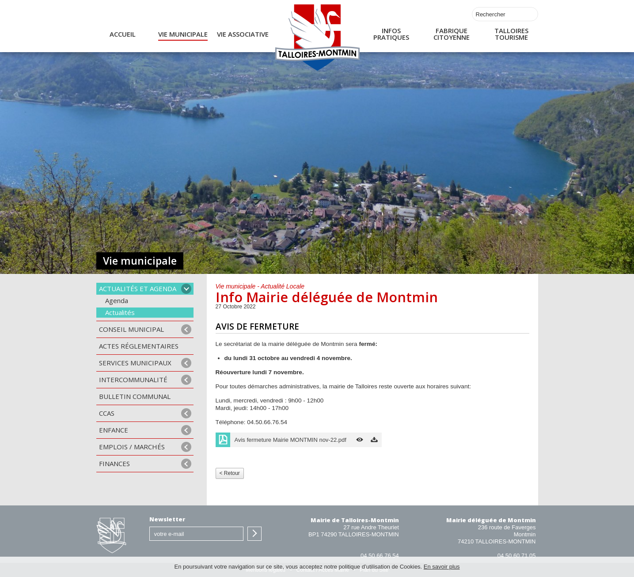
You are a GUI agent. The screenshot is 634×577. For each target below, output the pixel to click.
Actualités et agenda (137, 288)
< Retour (230, 473)
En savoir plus (442, 566)
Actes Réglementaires (138, 346)
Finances (114, 463)
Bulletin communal (135, 396)
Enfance (113, 429)
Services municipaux (135, 362)
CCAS (106, 413)
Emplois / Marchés (132, 446)
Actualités (120, 312)
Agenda (116, 300)
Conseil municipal (131, 329)
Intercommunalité (133, 379)
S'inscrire (254, 534)
